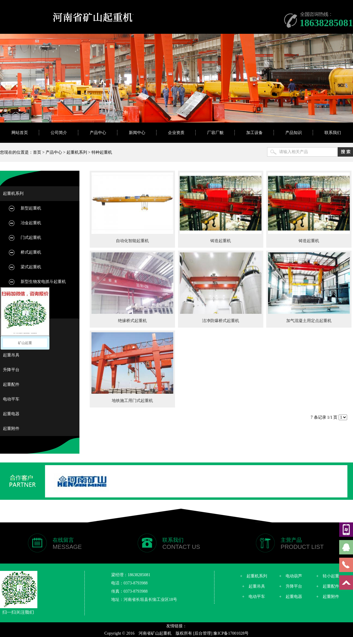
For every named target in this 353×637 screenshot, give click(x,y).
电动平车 (11, 399)
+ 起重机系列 (253, 576)
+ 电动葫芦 (290, 576)
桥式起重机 (31, 252)
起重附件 (11, 428)
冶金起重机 (31, 223)
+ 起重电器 (290, 596)
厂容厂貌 (215, 132)
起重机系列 (76, 152)
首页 (37, 152)
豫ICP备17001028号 (231, 633)
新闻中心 (137, 132)
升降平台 (11, 370)
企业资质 (176, 132)
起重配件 (11, 384)
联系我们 (332, 132)
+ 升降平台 (290, 586)
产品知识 (293, 132)
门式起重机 (31, 237)
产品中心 (98, 132)
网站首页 (19, 132)
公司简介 (59, 132)
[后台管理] (202, 633)
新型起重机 (31, 208)
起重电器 (11, 414)
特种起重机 (101, 152)
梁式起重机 (31, 267)
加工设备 (254, 132)
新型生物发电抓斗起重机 (43, 281)
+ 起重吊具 (253, 586)
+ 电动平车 (253, 596)
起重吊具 (11, 355)
